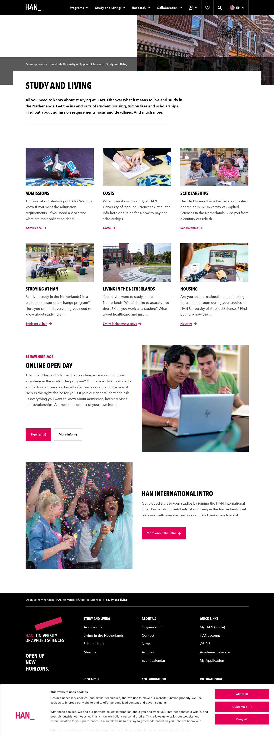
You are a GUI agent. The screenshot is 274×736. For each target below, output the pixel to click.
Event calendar (153, 660)
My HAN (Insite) (212, 627)
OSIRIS (205, 644)
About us (149, 619)
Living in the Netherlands (104, 635)
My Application (212, 660)
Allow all (242, 682)
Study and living (97, 619)
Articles (148, 652)
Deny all (241, 707)
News (146, 644)
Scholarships (94, 644)
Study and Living (108, 8)
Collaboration (167, 8)
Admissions (93, 627)
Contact (148, 635)
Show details (59, 728)
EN (237, 7)
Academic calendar (215, 652)
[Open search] (220, 7)
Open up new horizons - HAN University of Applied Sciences (63, 64)
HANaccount (210, 635)
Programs (77, 8)
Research (139, 8)
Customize (242, 694)
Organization (152, 627)
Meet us (90, 652)
